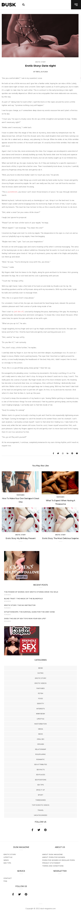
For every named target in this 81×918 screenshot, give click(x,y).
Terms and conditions (53, 866)
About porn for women (53, 857)
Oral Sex (40, 739)
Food (40, 698)
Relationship (40, 749)
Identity (40, 703)
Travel (41, 810)
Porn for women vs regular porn (58, 860)
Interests (41, 709)
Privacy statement (51, 863)
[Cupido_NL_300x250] (21, 579)
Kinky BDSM (40, 714)
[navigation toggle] (76, 4)
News (40, 734)
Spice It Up (40, 790)
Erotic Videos (40, 683)
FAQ (5, 881)
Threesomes (40, 800)
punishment (12, 192)
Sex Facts (40, 769)
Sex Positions (40, 780)
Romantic (40, 759)
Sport (40, 795)
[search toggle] (23, 4)
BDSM (40, 668)
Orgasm (40, 744)
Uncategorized (40, 815)
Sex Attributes (40, 764)
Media (40, 729)
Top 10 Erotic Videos (40, 805)
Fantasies (40, 688)
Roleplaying (40, 754)
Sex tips (40, 785)
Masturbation (40, 724)
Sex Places (40, 774)
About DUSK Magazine (52, 854)
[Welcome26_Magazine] (21, 655)
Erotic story (40, 678)
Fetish (40, 693)
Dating (40, 673)
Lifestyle (40, 719)
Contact (8, 878)
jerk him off (19, 311)
